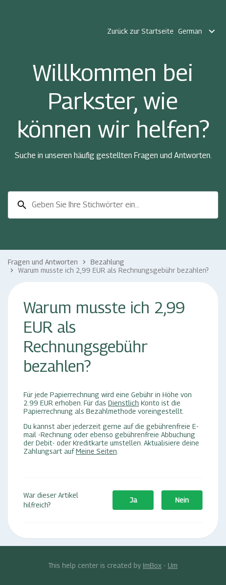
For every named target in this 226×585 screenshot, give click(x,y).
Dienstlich (123, 403)
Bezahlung (107, 262)
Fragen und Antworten (43, 262)
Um (173, 565)
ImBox (152, 565)
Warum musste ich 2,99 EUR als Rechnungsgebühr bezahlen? (113, 270)
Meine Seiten (96, 451)
